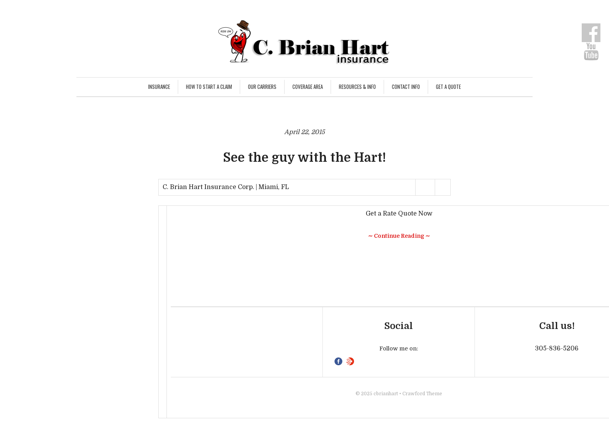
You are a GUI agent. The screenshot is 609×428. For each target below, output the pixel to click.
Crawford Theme (422, 393)
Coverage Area (307, 86)
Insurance (159, 86)
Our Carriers (262, 86)
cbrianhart (386, 393)
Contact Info (406, 86)
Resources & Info (357, 86)
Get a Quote (448, 86)
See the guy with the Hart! (304, 157)
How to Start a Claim (209, 86)
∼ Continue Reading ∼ (399, 236)
